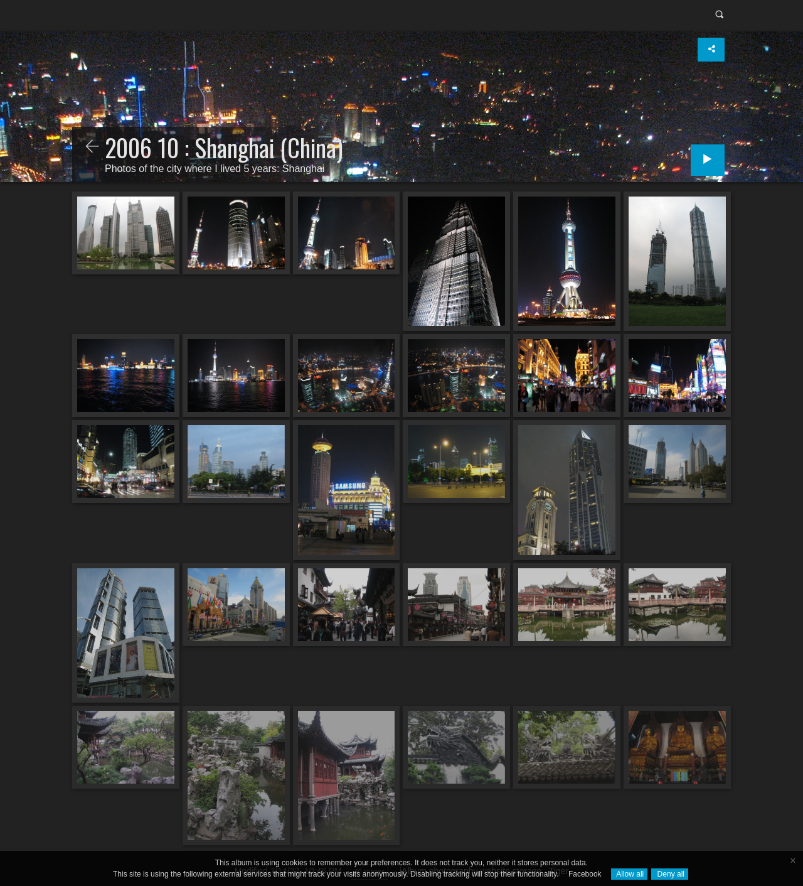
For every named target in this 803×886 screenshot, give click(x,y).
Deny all (669, 874)
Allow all (629, 874)
